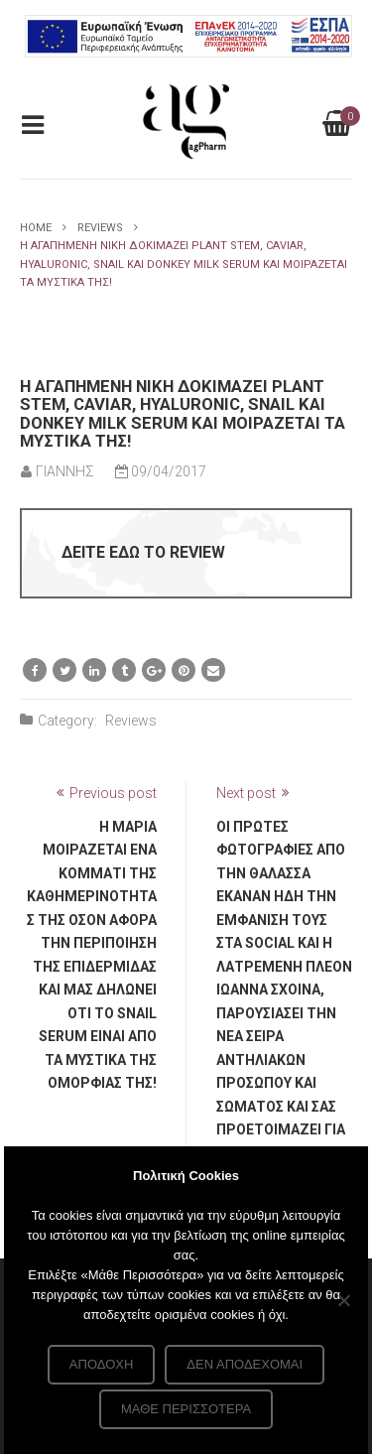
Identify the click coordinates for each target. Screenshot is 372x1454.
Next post (246, 793)
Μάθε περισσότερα (186, 1408)
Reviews (100, 227)
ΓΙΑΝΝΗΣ (65, 471)
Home (36, 227)
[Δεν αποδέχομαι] (343, 1300)
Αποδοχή (101, 1364)
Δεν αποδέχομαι (244, 1364)
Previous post (113, 793)
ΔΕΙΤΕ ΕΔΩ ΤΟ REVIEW (143, 552)
